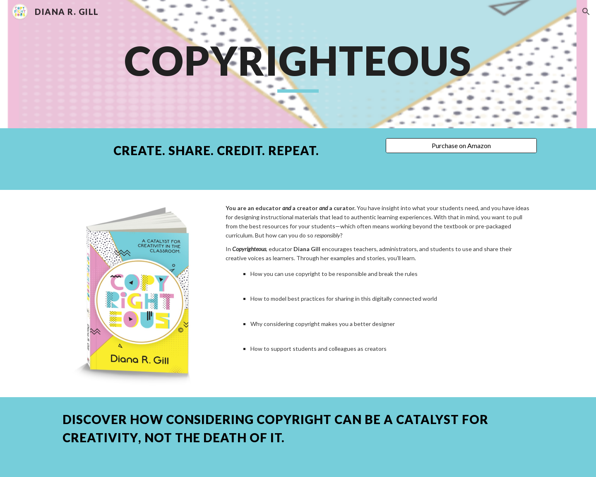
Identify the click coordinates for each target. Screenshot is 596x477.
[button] (586, 12)
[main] (298, 64)
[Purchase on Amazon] (461, 145)
